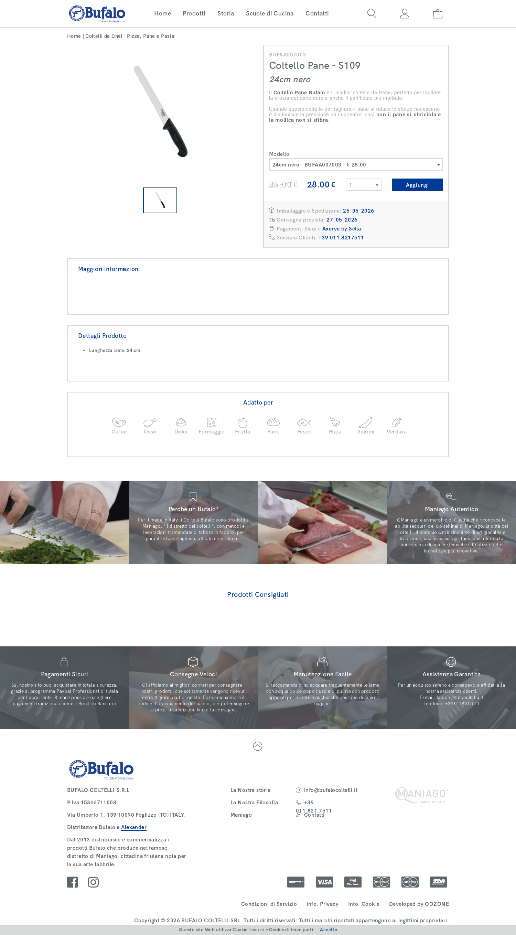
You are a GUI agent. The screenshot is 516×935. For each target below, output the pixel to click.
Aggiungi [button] (417, 185)
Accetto (328, 929)
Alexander (134, 827)
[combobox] (356, 164)
